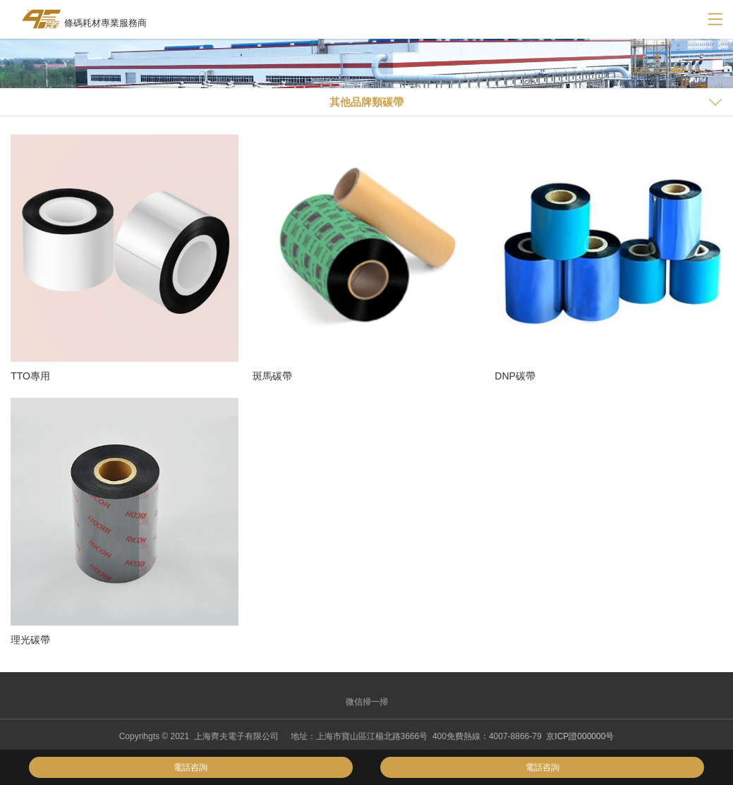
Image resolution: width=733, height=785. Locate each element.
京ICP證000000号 (580, 736)
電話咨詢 (190, 767)
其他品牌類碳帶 (366, 102)
